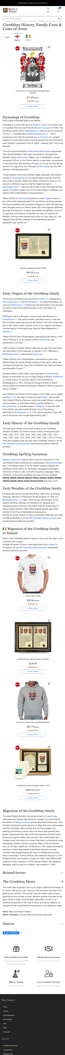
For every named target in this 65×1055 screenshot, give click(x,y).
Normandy (34, 151)
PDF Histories (7, 1019)
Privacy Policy (7, 1050)
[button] (33, 871)
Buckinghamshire (38, 134)
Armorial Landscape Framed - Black (33, 268)
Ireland (28, 37)
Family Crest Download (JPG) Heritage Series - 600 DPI (33, 92)
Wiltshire (40, 406)
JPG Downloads (8, 1015)
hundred (53, 463)
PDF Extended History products (17, 443)
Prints (5, 1007)
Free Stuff (6, 1032)
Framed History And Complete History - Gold (33, 785)
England (36, 125)
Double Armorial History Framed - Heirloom (33, 659)
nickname (43, 137)
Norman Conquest (43, 128)
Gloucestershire (10, 406)
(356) (37, 101)
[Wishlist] (49, 47)
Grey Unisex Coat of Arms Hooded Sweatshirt (33, 722)
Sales (5, 1028)
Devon (7, 134)
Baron (9, 397)
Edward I (44, 397)
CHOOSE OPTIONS (32, 106)
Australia (26, 822)
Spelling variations (11, 459)
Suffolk (6, 331)
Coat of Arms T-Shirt (32, 596)
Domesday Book (19, 178)
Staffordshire (31, 131)
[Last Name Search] (32, 18)
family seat (37, 354)
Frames (5, 1011)
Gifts (4, 1023)
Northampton (20, 412)
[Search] (59, 19)
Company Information (10, 1046)
